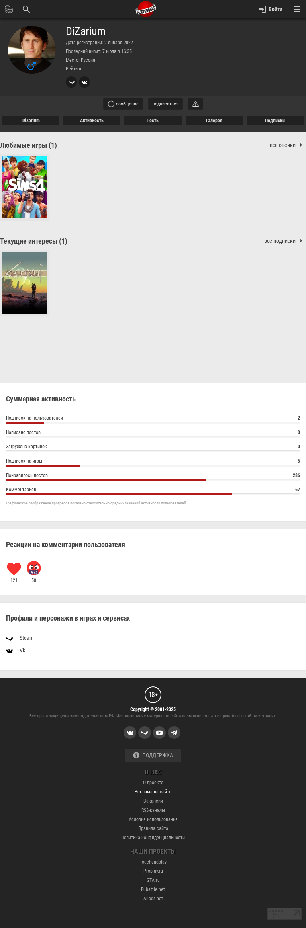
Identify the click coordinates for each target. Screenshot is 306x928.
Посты (153, 120)
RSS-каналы (153, 810)
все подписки (285, 241)
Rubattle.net (153, 889)
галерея (214, 120)
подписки (275, 120)
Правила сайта (153, 828)
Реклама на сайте (153, 792)
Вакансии (153, 801)
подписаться (165, 104)
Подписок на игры (153, 462)
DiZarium (86, 31)
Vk (15, 649)
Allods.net (153, 898)
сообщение (123, 103)
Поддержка (153, 755)
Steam (20, 637)
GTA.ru (153, 880)
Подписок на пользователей (153, 419)
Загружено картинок (153, 447)
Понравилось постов (153, 476)
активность (92, 120)
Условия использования (153, 819)
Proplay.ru (153, 871)
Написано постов (153, 433)
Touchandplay (153, 862)
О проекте (153, 782)
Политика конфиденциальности (153, 837)
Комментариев (153, 490)
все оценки (288, 145)
